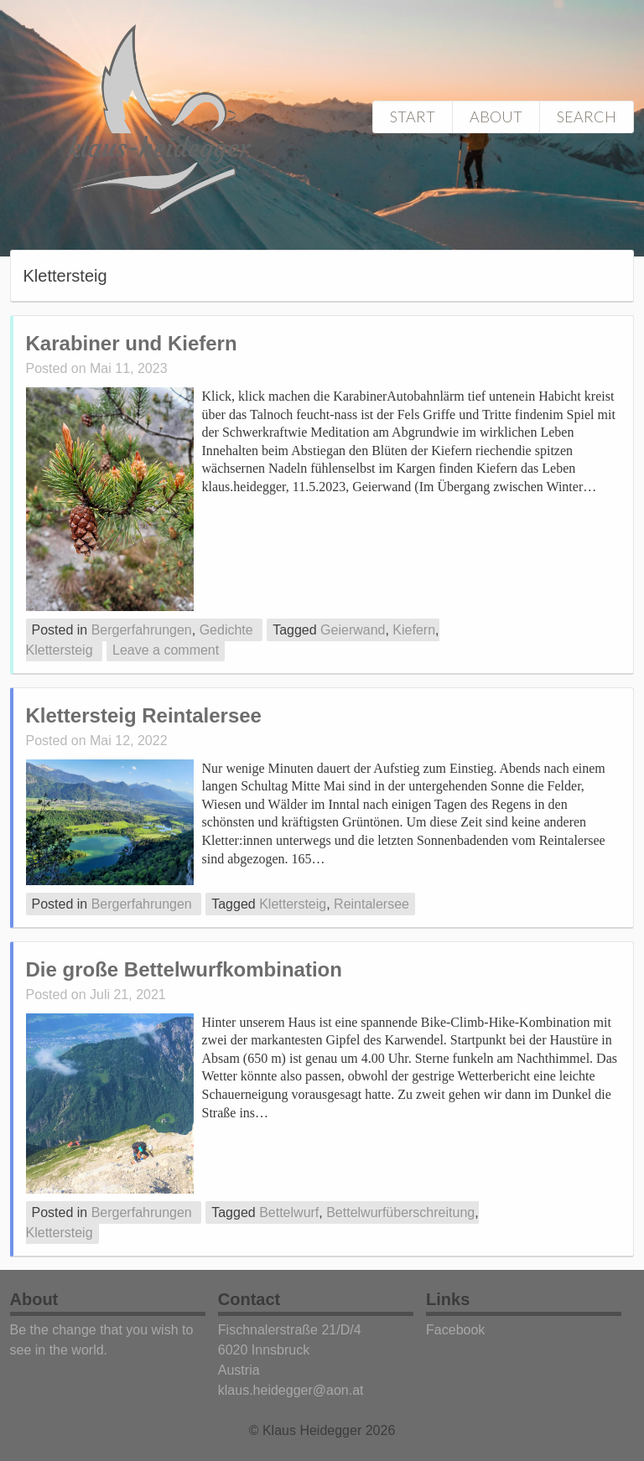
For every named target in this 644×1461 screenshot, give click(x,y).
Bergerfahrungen (141, 630)
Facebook (455, 1330)
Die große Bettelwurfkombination (184, 969)
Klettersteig (59, 650)
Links (448, 1299)
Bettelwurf (289, 1212)
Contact (249, 1299)
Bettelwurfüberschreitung (400, 1212)
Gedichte (226, 630)
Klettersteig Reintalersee (144, 715)
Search (586, 116)
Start (412, 116)
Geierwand (352, 630)
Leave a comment (165, 650)
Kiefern (413, 630)
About (496, 116)
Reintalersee (371, 904)
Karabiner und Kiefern (131, 343)
